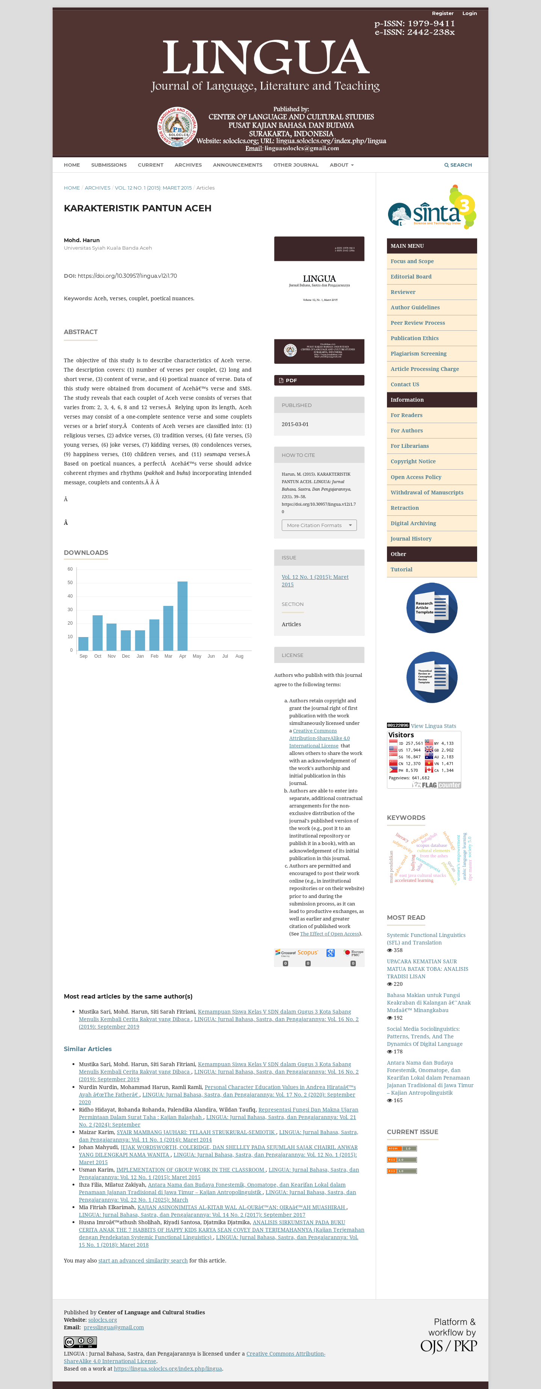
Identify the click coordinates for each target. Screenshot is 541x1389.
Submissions (109, 165)
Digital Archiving (413, 523)
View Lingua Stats (433, 725)
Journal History (411, 538)
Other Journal (296, 165)
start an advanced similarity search (143, 1260)
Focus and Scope (412, 261)
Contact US (405, 384)
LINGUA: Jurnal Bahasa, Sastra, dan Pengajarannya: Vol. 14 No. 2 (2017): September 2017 (192, 1214)
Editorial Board (411, 276)
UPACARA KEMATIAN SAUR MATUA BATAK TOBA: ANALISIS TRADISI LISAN (427, 969)
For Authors (407, 430)
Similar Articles (88, 1049)
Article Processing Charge (426, 368)
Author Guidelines (415, 307)
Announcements (237, 165)
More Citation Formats (314, 525)
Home (72, 165)
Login (469, 13)
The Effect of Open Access (329, 933)
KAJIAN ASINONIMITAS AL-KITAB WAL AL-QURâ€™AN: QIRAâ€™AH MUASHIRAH (242, 1207)
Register (443, 13)
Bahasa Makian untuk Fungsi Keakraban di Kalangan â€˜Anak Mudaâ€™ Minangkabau (429, 1002)
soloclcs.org (102, 1319)
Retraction (405, 507)
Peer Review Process (418, 322)
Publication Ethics (415, 338)
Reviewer (403, 291)
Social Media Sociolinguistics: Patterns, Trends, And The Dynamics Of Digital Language (425, 1036)
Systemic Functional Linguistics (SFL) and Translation (426, 938)
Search (458, 165)
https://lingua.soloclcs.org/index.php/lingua (168, 1368)
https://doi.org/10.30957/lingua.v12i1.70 (127, 276)
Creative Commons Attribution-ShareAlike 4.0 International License (319, 738)
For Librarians (410, 445)
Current (150, 165)
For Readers (407, 415)
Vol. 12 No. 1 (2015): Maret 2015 (153, 188)
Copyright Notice (413, 461)
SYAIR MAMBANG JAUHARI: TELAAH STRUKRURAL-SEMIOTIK (196, 1132)
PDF (290, 380)
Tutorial (402, 569)
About (340, 165)
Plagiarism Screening (419, 353)
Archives (188, 165)
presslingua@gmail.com (114, 1327)
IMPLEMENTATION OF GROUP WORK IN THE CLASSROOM (191, 1169)
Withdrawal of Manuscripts (427, 492)
